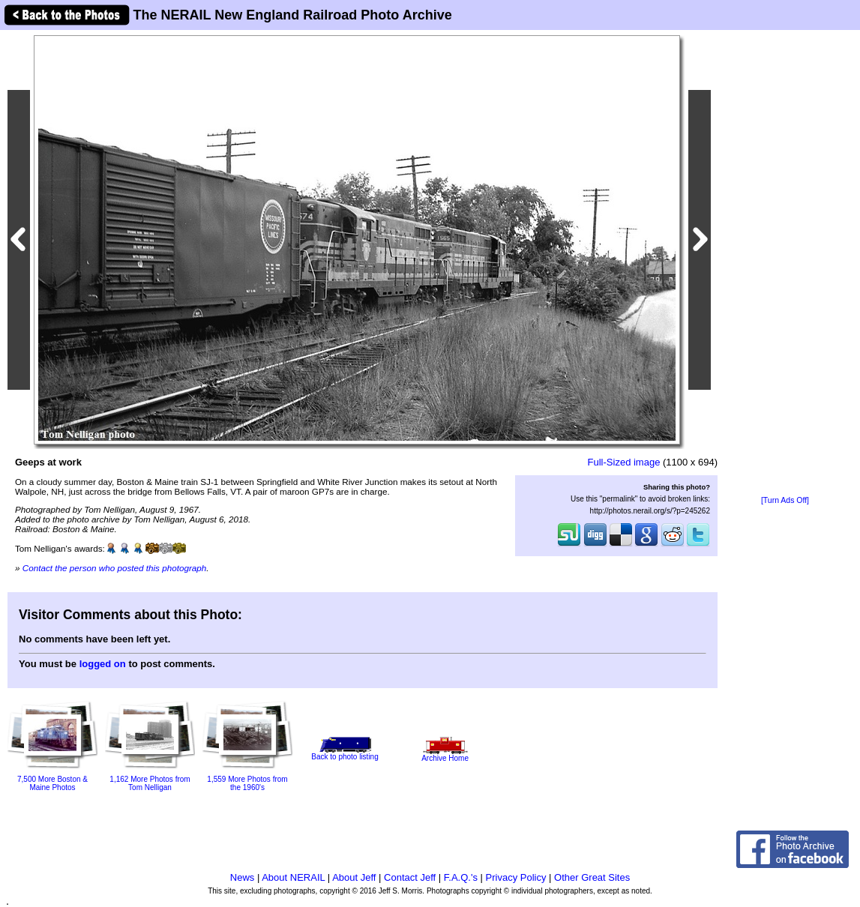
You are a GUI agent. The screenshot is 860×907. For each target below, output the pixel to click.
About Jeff (354, 877)
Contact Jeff (410, 877)
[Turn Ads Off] (785, 500)
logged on (102, 663)
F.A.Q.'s (461, 877)
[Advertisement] (785, 264)
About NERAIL (293, 877)
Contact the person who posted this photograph (114, 568)
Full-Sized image (624, 462)
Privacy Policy (516, 877)
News (242, 877)
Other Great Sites (592, 877)
